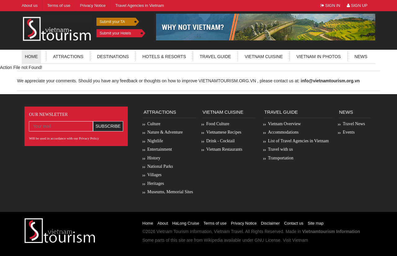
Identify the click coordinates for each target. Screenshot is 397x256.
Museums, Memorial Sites (170, 192)
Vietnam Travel (228, 231)
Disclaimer (270, 223)
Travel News (354, 123)
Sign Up (357, 5)
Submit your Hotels (115, 33)
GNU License (267, 240)
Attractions (68, 56)
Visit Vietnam (295, 240)
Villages (154, 174)
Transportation (280, 158)
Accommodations (283, 132)
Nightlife (155, 141)
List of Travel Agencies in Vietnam (298, 141)
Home (31, 56)
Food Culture (217, 123)
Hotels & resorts (164, 56)
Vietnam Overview (284, 123)
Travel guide (215, 56)
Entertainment (159, 149)
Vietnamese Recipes (223, 132)
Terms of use (214, 223)
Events (349, 132)
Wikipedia (213, 240)
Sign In (330, 5)
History (153, 158)
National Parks (160, 166)
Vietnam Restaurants (224, 149)
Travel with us (280, 149)
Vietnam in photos (319, 56)
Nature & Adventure (165, 132)
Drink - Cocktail (220, 141)
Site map (315, 223)
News (361, 56)
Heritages (155, 183)
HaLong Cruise (185, 223)
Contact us (293, 223)
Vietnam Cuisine (264, 56)
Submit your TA (112, 22)
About (163, 223)
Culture (153, 123)
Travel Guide (281, 112)
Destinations (113, 56)
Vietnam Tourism (172, 231)
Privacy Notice (243, 223)
